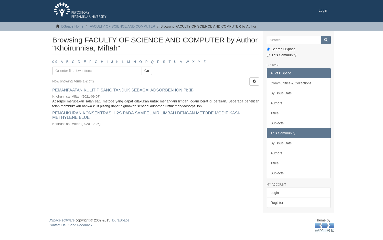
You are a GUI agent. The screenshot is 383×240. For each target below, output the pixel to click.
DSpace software (62, 220)
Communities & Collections (291, 83)
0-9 (54, 62)
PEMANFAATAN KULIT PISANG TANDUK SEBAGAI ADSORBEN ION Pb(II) (122, 90)
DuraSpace (120, 220)
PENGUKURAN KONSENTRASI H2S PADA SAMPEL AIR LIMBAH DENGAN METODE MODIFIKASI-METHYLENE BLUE (146, 115)
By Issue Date (281, 93)
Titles (275, 113)
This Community (281, 55)
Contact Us (57, 225)
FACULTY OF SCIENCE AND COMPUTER (122, 26)
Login (275, 193)
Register (277, 203)
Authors (276, 103)
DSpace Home (72, 26)
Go (146, 71)
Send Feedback (80, 225)
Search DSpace (281, 49)
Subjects (277, 123)
